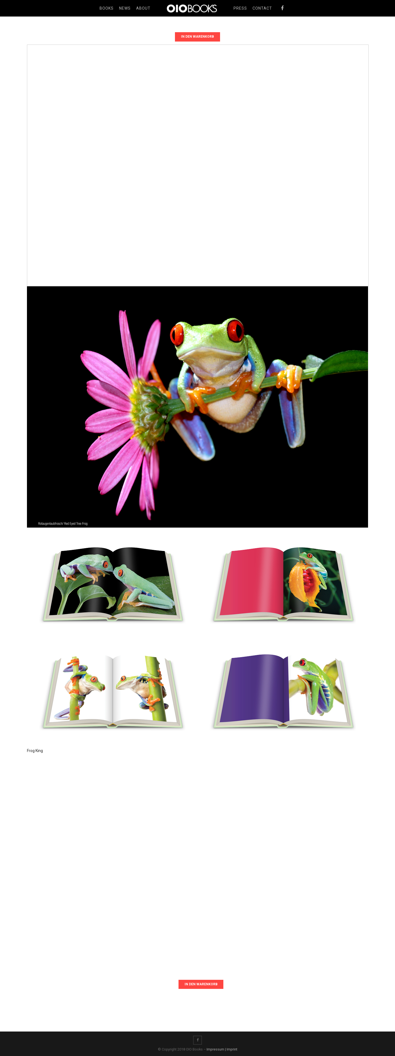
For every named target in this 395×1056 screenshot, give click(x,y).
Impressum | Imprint (222, 1049)
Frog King (35, 750)
